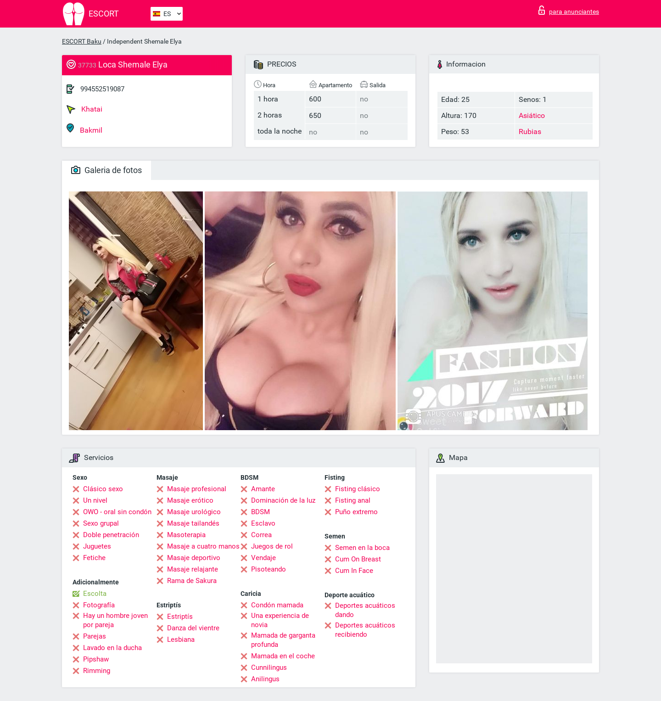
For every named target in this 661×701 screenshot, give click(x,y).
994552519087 (102, 89)
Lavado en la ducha (112, 648)
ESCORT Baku (81, 41)
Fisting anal (352, 500)
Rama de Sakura (192, 581)
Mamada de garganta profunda (283, 640)
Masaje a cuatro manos (203, 546)
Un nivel (95, 500)
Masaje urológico (194, 512)
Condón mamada (277, 605)
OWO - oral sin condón (117, 512)
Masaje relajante (192, 569)
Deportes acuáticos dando (365, 610)
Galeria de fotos (106, 170)
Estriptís (180, 616)
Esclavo (263, 523)
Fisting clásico (357, 489)
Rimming (96, 671)
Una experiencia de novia (280, 620)
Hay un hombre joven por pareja (115, 620)
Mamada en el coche (283, 656)
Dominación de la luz (283, 500)
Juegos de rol (272, 546)
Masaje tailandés (193, 523)
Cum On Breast (358, 559)
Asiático (532, 115)
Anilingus (265, 679)
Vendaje (263, 558)
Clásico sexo (103, 489)
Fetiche (94, 558)
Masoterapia (186, 535)
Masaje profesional (196, 489)
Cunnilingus (269, 667)
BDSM (260, 512)
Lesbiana (181, 639)
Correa (261, 535)
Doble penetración (111, 535)
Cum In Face (354, 570)
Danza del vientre (193, 628)
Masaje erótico (190, 500)
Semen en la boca (362, 548)
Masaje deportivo (193, 558)
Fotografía (99, 605)
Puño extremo (356, 512)
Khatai (84, 109)
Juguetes (97, 546)
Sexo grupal (101, 523)
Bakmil (84, 129)
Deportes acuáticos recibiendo (365, 630)
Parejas (94, 636)
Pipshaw (96, 659)
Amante (263, 489)
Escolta (94, 593)
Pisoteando (268, 569)
